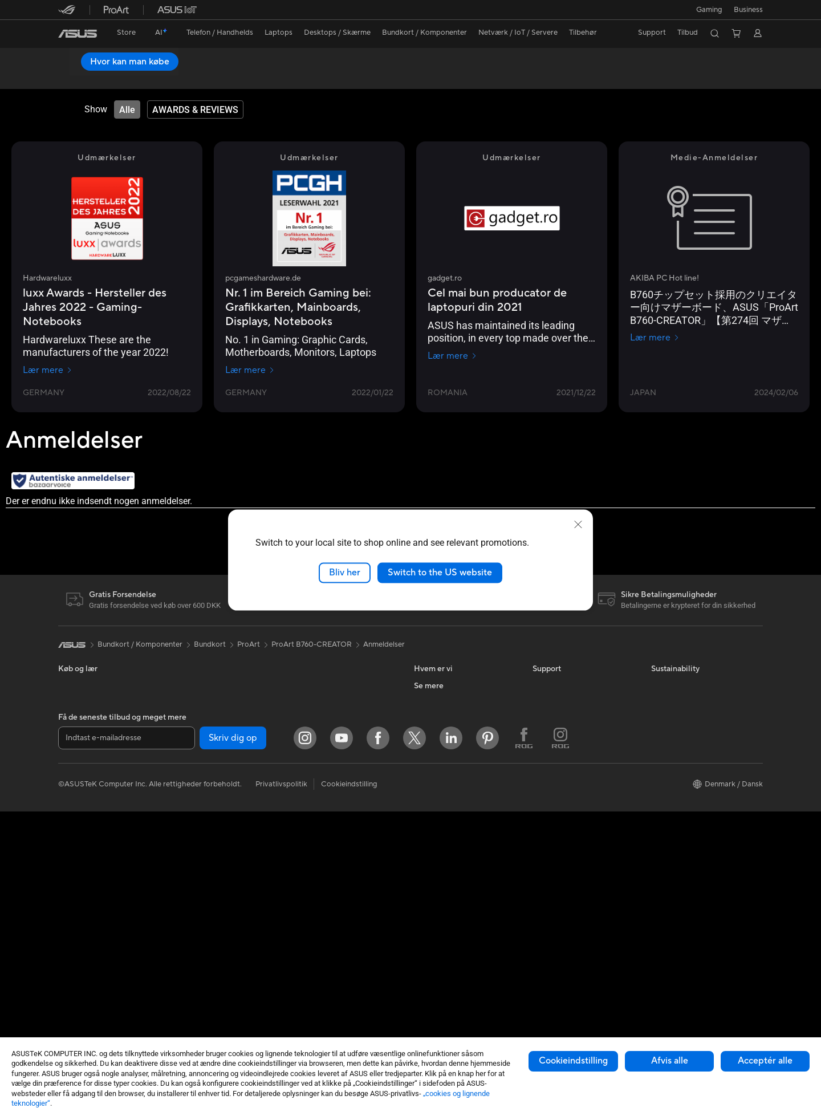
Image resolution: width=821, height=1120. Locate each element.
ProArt (248, 645)
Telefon (70, 703)
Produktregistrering (566, 737)
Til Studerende (82, 806)
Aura (422, 994)
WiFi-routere (315, 703)
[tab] (127, 110)
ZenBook (429, 943)
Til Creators (77, 789)
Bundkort (192, 755)
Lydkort (189, 857)
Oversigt (71, 78)
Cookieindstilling (573, 1060)
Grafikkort (193, 772)
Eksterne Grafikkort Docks (221, 840)
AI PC (423, 840)
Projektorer (195, 703)
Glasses (189, 720)
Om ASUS (431, 686)
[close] (578, 524)
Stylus (304, 926)
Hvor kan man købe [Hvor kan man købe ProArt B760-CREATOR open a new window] (714, 61)
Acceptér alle (765, 1060)
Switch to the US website (440, 572)
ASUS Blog (433, 960)
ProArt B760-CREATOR (121, 59)
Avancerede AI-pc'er (448, 857)
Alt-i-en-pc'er (80, 875)
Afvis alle (669, 1060)
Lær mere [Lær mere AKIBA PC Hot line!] (655, 338)
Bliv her (344, 572)
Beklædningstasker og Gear (340, 857)
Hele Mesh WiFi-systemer (337, 720)
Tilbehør (72, 824)
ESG (421, 720)
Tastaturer (311, 789)
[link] (77, 34)
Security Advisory (562, 788)
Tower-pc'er (78, 893)
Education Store (441, 874)
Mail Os (545, 703)
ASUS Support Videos (570, 771)
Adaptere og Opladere (332, 891)
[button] (709, 9)
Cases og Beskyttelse (330, 874)
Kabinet (189, 789)
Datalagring (196, 874)
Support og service (565, 686)
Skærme (72, 858)
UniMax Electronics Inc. (453, 805)
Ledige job (431, 771)
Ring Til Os (550, 720)
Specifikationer (126, 78)
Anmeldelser (186, 78)
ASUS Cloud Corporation (457, 788)
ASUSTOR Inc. (438, 754)
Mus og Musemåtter (327, 806)
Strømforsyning (202, 823)
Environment (672, 703)
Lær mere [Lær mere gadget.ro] (452, 356)
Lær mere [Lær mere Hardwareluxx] (47, 370)
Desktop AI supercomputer (339, 737)
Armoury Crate (439, 977)
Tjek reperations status (571, 822)
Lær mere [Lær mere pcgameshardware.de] (250, 370)
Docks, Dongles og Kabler (337, 909)
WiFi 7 (186, 909)
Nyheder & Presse (444, 737)
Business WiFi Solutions (333, 754)
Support (236, 78)
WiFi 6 (304, 686)
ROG (422, 909)
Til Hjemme (76, 738)
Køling (187, 806)
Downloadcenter (561, 754)
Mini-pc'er (193, 686)
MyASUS (548, 805)
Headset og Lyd (320, 823)
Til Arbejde (76, 772)
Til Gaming (76, 755)
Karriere (427, 703)
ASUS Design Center (449, 891)
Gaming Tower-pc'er (92, 910)
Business (748, 9)
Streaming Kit (317, 840)
